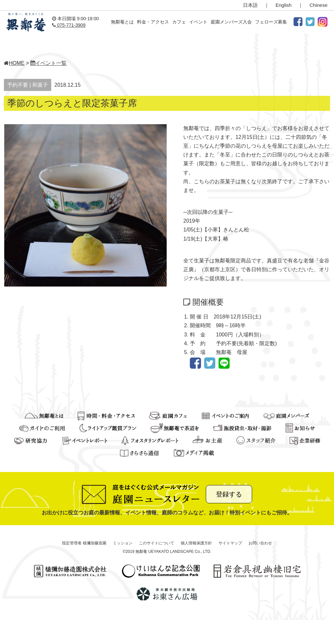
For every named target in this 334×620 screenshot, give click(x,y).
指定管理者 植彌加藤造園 (84, 543)
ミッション (122, 543)
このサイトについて (156, 543)
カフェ (179, 21)
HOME (14, 63)
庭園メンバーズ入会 (231, 21)
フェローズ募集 (271, 21)
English (284, 5)
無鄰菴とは (122, 21)
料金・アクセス (153, 21)
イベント (198, 21)
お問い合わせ (260, 543)
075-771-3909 (68, 25)
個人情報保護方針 (196, 543)
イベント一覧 (48, 63)
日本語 (250, 5)
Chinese (318, 5)
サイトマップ (230, 543)
